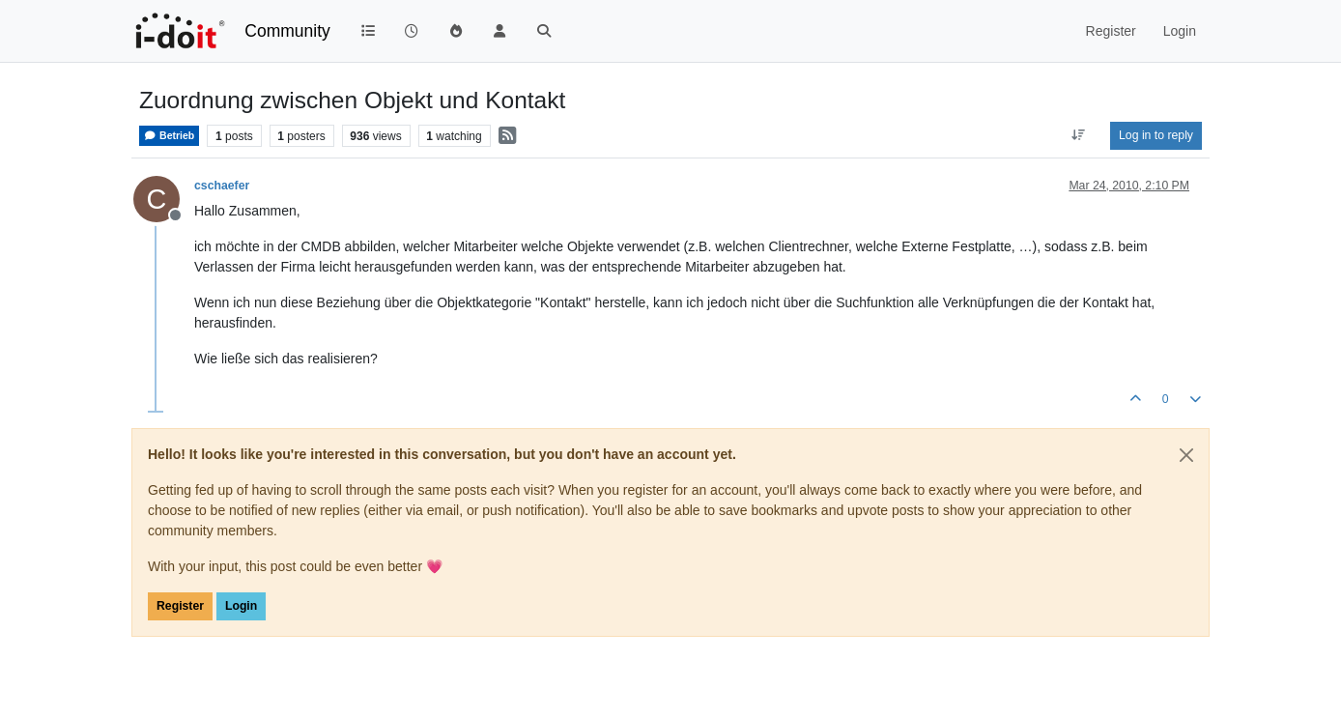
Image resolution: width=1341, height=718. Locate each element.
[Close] (1186, 455)
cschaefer (221, 185)
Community (287, 31)
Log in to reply (1156, 135)
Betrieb (169, 135)
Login (241, 606)
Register (180, 606)
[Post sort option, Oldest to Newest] (1079, 135)
